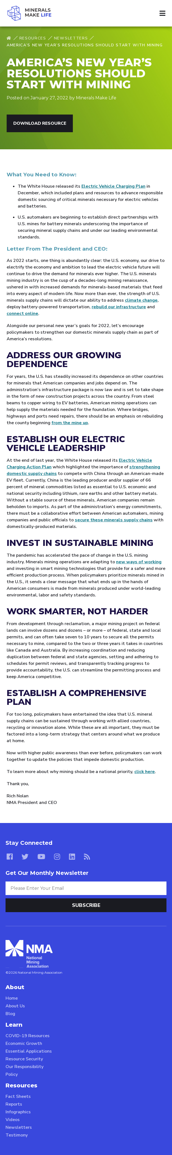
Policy (12, 1074)
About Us (15, 1006)
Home (12, 998)
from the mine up (70, 423)
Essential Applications (29, 1051)
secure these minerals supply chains (114, 520)
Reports (14, 1104)
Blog (10, 1014)
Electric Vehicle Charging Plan (113, 186)
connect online (22, 313)
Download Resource (39, 123)
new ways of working (138, 562)
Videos (13, 1120)
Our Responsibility (24, 1067)
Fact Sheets (18, 1096)
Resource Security (24, 1059)
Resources (32, 38)
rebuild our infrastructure (119, 307)
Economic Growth (24, 1043)
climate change (141, 300)
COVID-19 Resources (28, 1036)
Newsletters (71, 38)
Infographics (18, 1112)
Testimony (17, 1135)
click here (144, 772)
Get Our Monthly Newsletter (47, 873)
